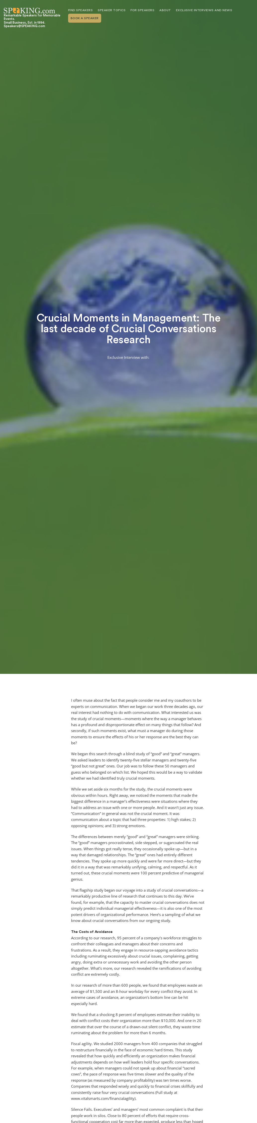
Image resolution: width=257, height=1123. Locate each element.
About (165, 10)
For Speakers (142, 10)
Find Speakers (80, 10)
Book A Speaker (85, 18)
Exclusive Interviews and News (204, 10)
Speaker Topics (112, 10)
